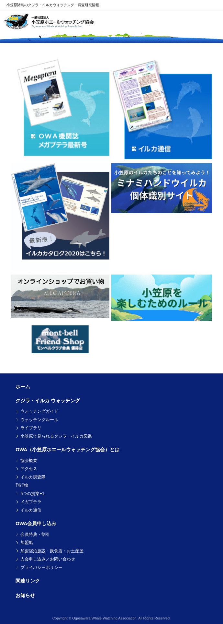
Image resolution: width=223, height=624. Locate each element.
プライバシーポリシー (41, 567)
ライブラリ (30, 427)
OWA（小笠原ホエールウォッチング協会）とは (67, 449)
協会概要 (28, 460)
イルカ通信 (30, 510)
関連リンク (28, 580)
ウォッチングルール (39, 419)
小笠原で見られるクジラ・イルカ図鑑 (56, 436)
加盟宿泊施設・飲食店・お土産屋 (52, 550)
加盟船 (26, 542)
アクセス (28, 468)
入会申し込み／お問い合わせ (47, 559)
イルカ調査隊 (33, 477)
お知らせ (25, 595)
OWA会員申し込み (36, 523)
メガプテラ (30, 501)
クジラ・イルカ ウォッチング (48, 400)
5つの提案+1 (32, 493)
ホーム (23, 386)
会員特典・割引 (35, 534)
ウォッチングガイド (39, 411)
